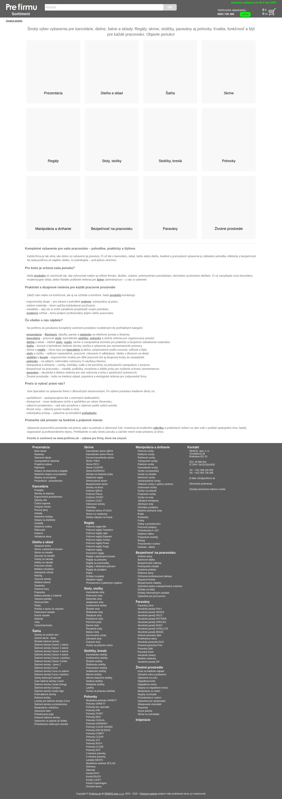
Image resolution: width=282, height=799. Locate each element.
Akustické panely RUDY (150, 625)
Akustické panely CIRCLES (152, 622)
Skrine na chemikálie (148, 714)
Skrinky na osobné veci (46, 634)
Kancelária (40, 486)
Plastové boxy (41, 589)
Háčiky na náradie (43, 562)
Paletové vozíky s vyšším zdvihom (155, 484)
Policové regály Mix (96, 526)
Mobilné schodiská (44, 569)
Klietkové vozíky (146, 454)
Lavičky (90, 687)
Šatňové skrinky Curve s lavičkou (51, 674)
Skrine (89, 447)
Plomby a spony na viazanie (48, 608)
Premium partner (148, 793)
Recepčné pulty (94, 628)
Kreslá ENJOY (93, 776)
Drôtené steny (145, 556)
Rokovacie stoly (94, 595)
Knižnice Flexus (94, 494)
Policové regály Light (97, 533)
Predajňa (39, 490)
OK (170, 7)
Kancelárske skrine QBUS (99, 451)
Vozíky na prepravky (148, 471)
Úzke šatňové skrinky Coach (49, 681)
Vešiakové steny (42, 536)
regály (68, 342)
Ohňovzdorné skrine (96, 480)
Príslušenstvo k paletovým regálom (104, 583)
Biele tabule (40, 451)
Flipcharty (39, 467)
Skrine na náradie (43, 552)
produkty (40, 275)
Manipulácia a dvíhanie (153, 447)
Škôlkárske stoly (94, 612)
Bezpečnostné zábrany (149, 563)
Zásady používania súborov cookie (207, 489)
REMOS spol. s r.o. (114, 793)
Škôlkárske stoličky (96, 664)
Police (89, 573)
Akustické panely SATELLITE (153, 628)
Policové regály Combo (98, 540)
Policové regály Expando (99, 536)
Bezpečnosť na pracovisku (156, 552)
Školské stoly (93, 608)
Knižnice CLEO (94, 500)
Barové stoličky (94, 674)
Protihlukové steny (147, 638)
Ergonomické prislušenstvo (48, 496)
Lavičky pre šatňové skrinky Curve (52, 701)
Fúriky (141, 520)
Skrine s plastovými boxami (48, 549)
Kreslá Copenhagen (96, 783)
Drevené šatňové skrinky (47, 717)
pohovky (95, 338)
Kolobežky (143, 517)
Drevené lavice (93, 786)
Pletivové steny (145, 573)
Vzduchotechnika (43, 625)
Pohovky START (94, 713)
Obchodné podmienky (200, 483)
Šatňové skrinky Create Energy (50, 684)
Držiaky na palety (95, 576)
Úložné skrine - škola (45, 638)
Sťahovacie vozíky (147, 487)
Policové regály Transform (99, 530)
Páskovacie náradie (44, 612)
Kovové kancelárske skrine (100, 457)
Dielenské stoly (94, 599)
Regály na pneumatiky (97, 563)
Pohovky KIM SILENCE (98, 730)
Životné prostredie (149, 667)
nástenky (86, 334)
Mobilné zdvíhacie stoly (150, 510)
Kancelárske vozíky (148, 467)
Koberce (38, 533)
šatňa (30, 345)
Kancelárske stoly (95, 592)
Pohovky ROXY (94, 743)
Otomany (91, 766)
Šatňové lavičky (42, 697)
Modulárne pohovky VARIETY (101, 700)
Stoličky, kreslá (95, 650)
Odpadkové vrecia (147, 684)
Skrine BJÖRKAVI (95, 471)
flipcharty (51, 334)
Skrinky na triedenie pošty (99, 474)
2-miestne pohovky (96, 753)
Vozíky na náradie (147, 474)
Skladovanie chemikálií (149, 704)
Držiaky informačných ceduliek (153, 593)
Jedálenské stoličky (96, 671)
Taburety (90, 770)
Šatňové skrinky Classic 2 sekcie (51, 648)
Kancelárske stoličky (96, 654)
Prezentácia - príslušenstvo (48, 480)
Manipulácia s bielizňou (46, 707)
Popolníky (143, 707)
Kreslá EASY (92, 773)
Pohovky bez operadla (97, 707)
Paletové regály (94, 549)
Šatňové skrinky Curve (46, 668)
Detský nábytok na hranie (99, 517)
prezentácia (34, 334)
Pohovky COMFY (95, 733)
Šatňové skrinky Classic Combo (50, 661)
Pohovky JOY (93, 740)
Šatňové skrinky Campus (47, 687)
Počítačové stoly (94, 618)
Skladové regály (94, 579)
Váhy (37, 622)
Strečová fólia (41, 602)
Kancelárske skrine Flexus (99, 454)
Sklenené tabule (42, 457)
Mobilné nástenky (147, 658)
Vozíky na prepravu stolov (99, 645)
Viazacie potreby (43, 599)
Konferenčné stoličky (97, 658)
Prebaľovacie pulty (44, 714)
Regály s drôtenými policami (100, 566)
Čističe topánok (42, 503)
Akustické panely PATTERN (152, 618)
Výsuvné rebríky (42, 579)
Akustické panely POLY (150, 608)
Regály (89, 522)
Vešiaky (38, 513)
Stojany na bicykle (147, 694)
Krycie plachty (145, 711)
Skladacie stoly (94, 615)
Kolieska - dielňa (146, 547)
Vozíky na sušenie (147, 490)
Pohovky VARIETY (96, 703)
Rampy (141, 540)
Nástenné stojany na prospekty (50, 474)
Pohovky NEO (93, 717)
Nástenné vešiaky (43, 516)
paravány (33, 372)
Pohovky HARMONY (97, 723)
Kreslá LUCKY (93, 780)
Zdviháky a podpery (148, 507)
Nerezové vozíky (146, 477)
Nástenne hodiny (43, 526)
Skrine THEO (93, 461)
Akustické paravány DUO (151, 642)
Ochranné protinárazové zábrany (155, 576)
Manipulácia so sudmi (149, 691)
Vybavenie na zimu (147, 677)
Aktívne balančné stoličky (99, 677)
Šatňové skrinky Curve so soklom (51, 671)
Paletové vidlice (146, 533)
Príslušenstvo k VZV (148, 530)
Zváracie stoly (93, 642)
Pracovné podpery (147, 527)
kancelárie (73, 349)
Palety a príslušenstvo (149, 524)
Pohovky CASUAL (95, 720)
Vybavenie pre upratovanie (151, 701)
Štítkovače (39, 530)
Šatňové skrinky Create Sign (49, 691)
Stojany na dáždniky (44, 520)
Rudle (141, 514)
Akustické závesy (147, 655)
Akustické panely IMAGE (150, 632)
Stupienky (39, 585)
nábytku (158, 427)
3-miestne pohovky (96, 756)
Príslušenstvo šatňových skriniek (51, 724)
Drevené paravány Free (150, 645)
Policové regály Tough (97, 546)
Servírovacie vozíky (96, 635)
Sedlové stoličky (94, 681)
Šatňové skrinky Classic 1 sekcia (51, 644)
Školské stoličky (94, 661)
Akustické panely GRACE (151, 612)
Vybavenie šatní (42, 711)
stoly (58, 338)
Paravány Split (145, 648)
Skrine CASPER (94, 467)
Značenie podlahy (147, 569)
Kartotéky (91, 507)
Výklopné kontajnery (148, 500)
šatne (100, 279)
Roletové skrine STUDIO (99, 510)
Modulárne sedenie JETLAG (100, 763)
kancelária (33, 338)
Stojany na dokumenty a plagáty (51, 471)
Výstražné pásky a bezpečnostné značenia (160, 586)
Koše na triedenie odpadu (151, 671)
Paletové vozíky (146, 464)
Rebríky (38, 575)
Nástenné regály (94, 477)
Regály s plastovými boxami (100, 556)
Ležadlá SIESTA (94, 760)
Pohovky (90, 696)
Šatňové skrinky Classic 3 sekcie (51, 651)
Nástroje (38, 618)
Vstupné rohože (42, 506)
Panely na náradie (43, 559)
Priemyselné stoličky (96, 668)
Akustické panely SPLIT (150, 615)
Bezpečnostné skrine (97, 484)
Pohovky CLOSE (95, 746)
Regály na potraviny (96, 559)
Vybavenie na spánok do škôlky (50, 721)
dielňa (31, 342)
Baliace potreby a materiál (47, 595)
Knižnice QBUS (94, 490)
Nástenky (39, 454)
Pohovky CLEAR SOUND (99, 727)
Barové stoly (92, 625)
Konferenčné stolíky (96, 605)
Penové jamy (41, 510)
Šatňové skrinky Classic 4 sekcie (51, 654)
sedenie (86, 301)
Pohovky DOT (93, 750)
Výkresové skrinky (95, 504)
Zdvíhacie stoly (145, 504)
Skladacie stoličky (95, 684)
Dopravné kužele (146, 579)
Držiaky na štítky (146, 589)
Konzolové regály (95, 553)
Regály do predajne (96, 569)
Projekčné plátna (43, 464)
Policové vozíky (146, 451)
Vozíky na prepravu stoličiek (100, 691)
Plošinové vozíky (146, 457)
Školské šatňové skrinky (46, 641)
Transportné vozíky (148, 461)
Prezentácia (41, 447)
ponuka (67, 268)
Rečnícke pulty (93, 622)
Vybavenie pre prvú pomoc (151, 596)
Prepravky (39, 592)
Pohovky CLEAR (94, 736)
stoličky (83, 338)
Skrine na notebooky (96, 514)
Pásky (37, 605)
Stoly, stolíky (93, 588)
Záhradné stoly (93, 638)
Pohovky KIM (93, 710)
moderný (32, 313)
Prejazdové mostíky (148, 537)
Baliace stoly (92, 632)
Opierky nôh (40, 500)
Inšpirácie (143, 719)
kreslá (44, 357)
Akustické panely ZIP (149, 661)
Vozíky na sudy (145, 497)
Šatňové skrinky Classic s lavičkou (52, 658)
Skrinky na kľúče (94, 487)
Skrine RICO (92, 464)
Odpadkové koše (146, 681)
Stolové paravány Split (149, 635)
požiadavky (89, 413)
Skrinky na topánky (44, 493)
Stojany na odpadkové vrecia (153, 687)
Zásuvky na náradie (44, 555)
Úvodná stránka (14, 20)
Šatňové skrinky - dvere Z (47, 664)
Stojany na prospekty (45, 477)
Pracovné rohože (43, 565)
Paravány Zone (145, 605)
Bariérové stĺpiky (146, 559)
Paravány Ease (145, 652)
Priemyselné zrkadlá (148, 566)
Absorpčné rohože (43, 572)
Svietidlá (38, 523)
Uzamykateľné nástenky (46, 461)
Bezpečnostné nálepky (149, 583)
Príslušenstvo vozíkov (149, 543)
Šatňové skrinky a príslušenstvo (50, 704)
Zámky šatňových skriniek (47, 677)
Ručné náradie (42, 615)
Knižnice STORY (95, 497)
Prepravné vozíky (147, 494)
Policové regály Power (97, 543)
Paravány (143, 601)
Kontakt (193, 447)
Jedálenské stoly (94, 602)
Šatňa (36, 631)
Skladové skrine (42, 546)
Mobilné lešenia (42, 582)
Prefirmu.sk (95, 793)
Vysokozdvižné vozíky (149, 480)
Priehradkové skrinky (45, 694)
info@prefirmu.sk (206, 478)
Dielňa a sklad (42, 542)
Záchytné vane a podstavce (152, 674)
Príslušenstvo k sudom (149, 697)
